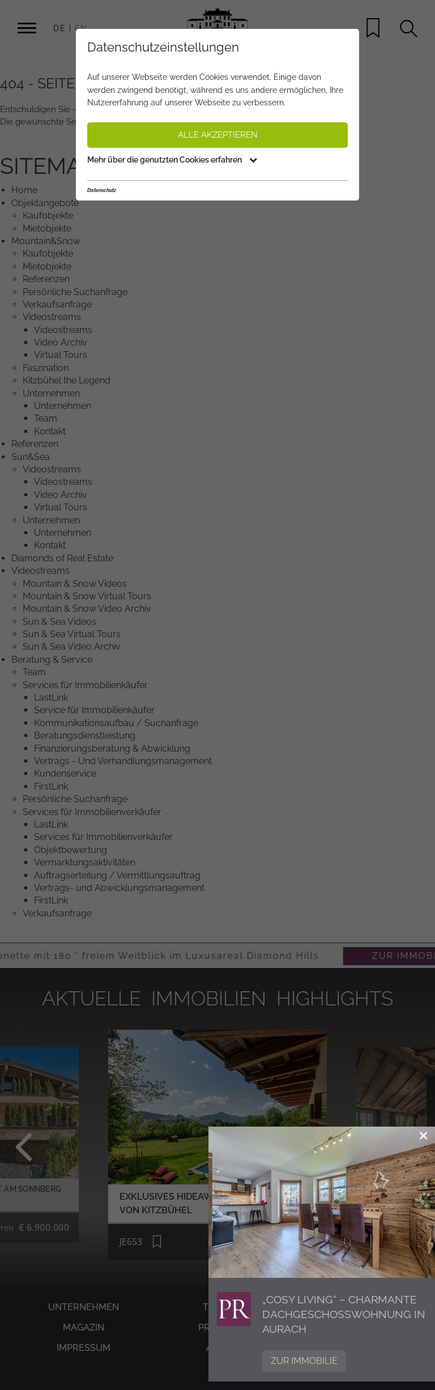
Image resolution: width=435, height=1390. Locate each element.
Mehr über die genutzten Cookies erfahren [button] (172, 159)
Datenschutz (101, 190)
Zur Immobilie (304, 1360)
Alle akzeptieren (218, 135)
